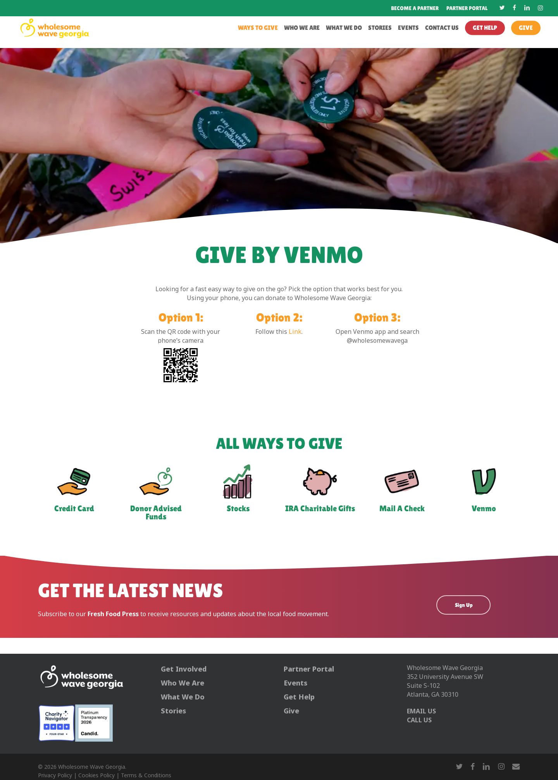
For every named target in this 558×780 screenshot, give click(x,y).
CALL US (419, 720)
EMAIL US (421, 711)
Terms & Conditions (146, 775)
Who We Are (182, 683)
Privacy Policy (55, 775)
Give (291, 711)
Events (295, 683)
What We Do (183, 697)
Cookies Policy (96, 775)
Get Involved (184, 669)
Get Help (299, 697)
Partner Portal (309, 669)
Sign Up (464, 605)
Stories (173, 711)
